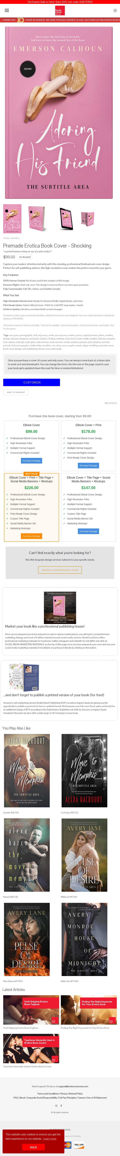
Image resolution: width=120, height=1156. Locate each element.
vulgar (85, 345)
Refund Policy (76, 1093)
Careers (81, 1097)
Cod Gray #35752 (69, 812)
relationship (35, 345)
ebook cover (44, 348)
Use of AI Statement (97, 1097)
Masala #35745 (10, 896)
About (22, 1097)
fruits (79, 338)
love (5, 342)
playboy (97, 342)
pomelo (106, 342)
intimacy (102, 338)
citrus (101, 335)
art (39, 335)
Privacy (63, 1093)
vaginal (86, 335)
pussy (45, 335)
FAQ (16, 1097)
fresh (73, 338)
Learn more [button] (49, 1138)
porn (16, 335)
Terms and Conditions (48, 1093)
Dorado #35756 (11, 812)
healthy (93, 338)
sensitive (46, 345)
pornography (22, 345)
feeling (51, 338)
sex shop (56, 345)
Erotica (16, 238)
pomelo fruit (9, 345)
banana (94, 335)
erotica (71, 335)
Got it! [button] (33, 1147)
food (67, 338)
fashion (43, 338)
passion (83, 342)
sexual (58, 335)
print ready (56, 348)
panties (74, 342)
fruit (35, 335)
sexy (65, 335)
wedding (93, 345)
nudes (67, 342)
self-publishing (29, 348)
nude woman (42, 342)
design (6, 338)
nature (11, 342)
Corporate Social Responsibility (42, 1097)
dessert (14, 338)
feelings (60, 338)
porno (79, 335)
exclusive (34, 338)
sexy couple (68, 345)
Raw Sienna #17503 (13, 981)
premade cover (105, 345)
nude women (56, 342)
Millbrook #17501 (69, 896)
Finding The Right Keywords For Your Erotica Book (85, 1027)
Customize (31, 382)
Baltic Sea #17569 (69, 981)
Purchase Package (31, 460)
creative (109, 335)
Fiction (7, 238)
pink (90, 342)
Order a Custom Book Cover (60, 570)
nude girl (20, 342)
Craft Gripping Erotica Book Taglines (20, 1027)
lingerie (111, 338)
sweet (78, 345)
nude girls (30, 342)
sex (11, 335)
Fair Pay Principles (67, 1097)
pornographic (25, 335)
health (86, 338)
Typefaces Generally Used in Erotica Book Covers (27, 1066)
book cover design (12, 348)
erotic (51, 335)
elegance (23, 338)
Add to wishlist (15, 392)
